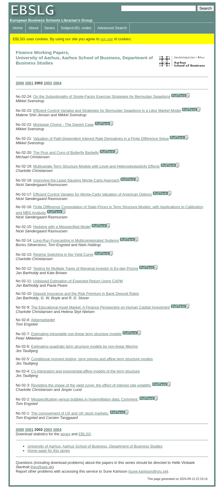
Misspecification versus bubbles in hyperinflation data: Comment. (85, 399)
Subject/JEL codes (76, 28)
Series (49, 28)
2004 (57, 83)
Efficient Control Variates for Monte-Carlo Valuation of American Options (92, 194)
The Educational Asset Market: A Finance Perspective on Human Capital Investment (100, 307)
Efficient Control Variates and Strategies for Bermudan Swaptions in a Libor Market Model (107, 110)
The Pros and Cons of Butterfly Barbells (66, 152)
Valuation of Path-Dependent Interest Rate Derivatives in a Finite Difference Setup (101, 138)
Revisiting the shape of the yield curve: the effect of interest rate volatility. (91, 385)
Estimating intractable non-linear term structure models (76, 334)
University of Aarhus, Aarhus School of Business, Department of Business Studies (94, 446)
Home (18, 28)
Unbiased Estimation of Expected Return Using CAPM (78, 281)
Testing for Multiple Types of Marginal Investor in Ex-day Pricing (85, 268)
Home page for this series (48, 450)
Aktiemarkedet (43, 320)
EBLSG (85, 434)
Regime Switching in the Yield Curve (63, 254)
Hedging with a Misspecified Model (62, 227)
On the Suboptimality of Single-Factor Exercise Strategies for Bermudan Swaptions (101, 96)
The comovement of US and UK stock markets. (70, 413)
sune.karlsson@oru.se (148, 471)
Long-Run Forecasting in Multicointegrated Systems (76, 240)
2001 (29, 83)
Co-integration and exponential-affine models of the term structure (85, 371)
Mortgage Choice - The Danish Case (63, 124)
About (33, 28)
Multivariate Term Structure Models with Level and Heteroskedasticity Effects (96, 166)
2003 (48, 83)
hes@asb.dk (42, 467)
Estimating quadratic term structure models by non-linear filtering (84, 346)
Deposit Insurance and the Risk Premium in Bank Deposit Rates (86, 293)
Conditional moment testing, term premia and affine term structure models (92, 359)
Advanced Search (112, 28)
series (65, 434)
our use (106, 39)
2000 (20, 83)
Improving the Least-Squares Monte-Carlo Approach (76, 180)
